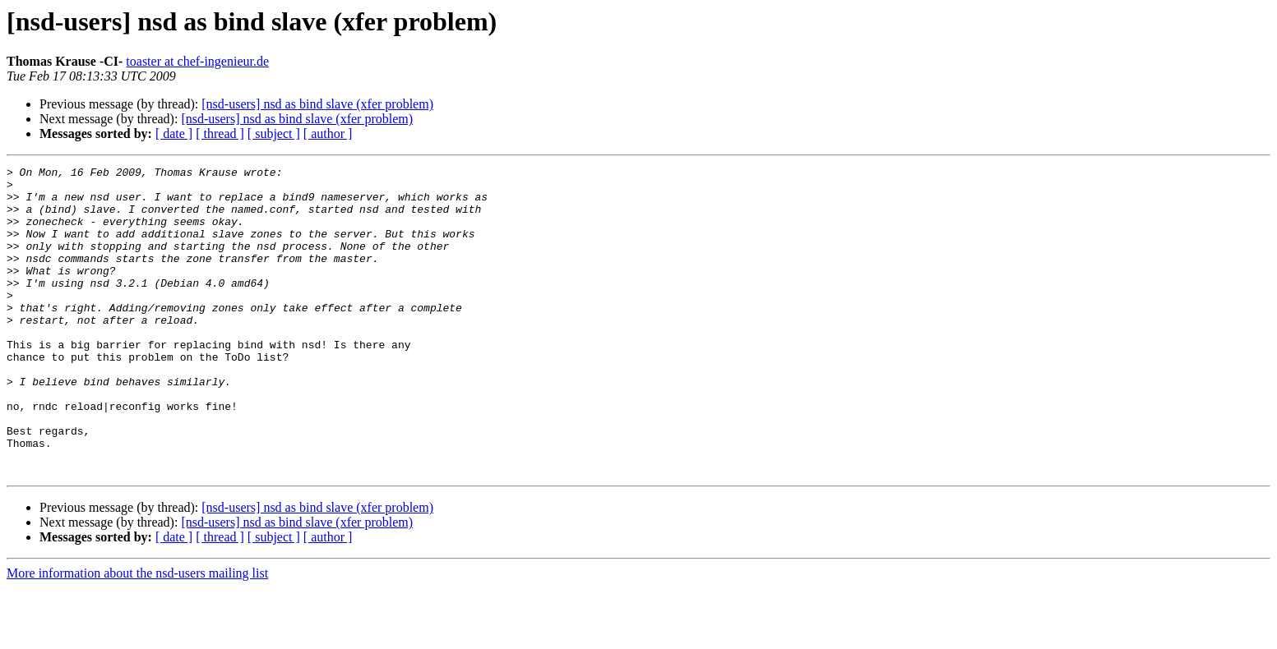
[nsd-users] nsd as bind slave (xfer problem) (317, 104)
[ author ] (328, 133)
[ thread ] (220, 133)
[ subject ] (274, 133)
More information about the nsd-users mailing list (137, 635)
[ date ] (173, 133)
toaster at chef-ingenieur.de (197, 61)
